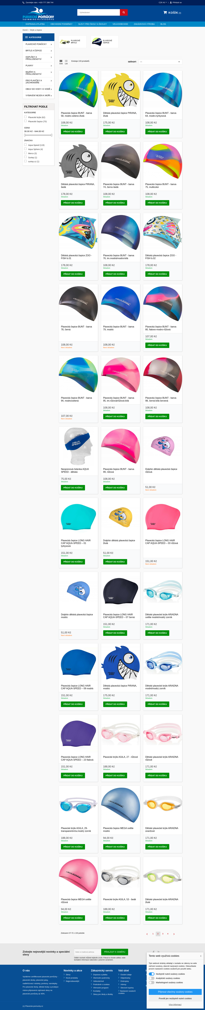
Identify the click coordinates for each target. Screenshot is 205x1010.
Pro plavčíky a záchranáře (34, 81)
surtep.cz (33, 162)
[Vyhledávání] (102, 12)
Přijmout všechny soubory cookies (175, 992)
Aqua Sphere (35, 149)
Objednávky (125, 978)
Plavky (29, 65)
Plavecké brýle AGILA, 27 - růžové (120, 757)
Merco (32, 153)
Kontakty (96, 991)
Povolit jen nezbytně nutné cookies (175, 998)
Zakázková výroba (144, 24)
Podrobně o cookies (101, 984)
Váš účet (123, 970)
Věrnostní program (100, 988)
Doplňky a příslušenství (33, 58)
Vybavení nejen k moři (38, 95)
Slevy (67, 975)
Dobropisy (124, 981)
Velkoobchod (120, 24)
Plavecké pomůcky (36, 44)
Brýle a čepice (34, 50)
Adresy (123, 984)
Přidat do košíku (72, 131)
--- (160, 62)
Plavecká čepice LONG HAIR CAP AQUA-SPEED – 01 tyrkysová (76, 543)
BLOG (163, 24)
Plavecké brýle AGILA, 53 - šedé (119, 899)
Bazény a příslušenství (33, 73)
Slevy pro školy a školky (92, 24)
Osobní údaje (126, 975)
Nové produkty (71, 978)
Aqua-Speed (36, 145)
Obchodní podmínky (61, 24)
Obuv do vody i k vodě (38, 89)
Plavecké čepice (37, 121)
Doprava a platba (35, 24)
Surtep (32, 158)
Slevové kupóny (127, 988)
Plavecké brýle (36, 117)
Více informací (175, 1004)
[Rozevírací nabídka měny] (163, 2)
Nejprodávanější (72, 981)
